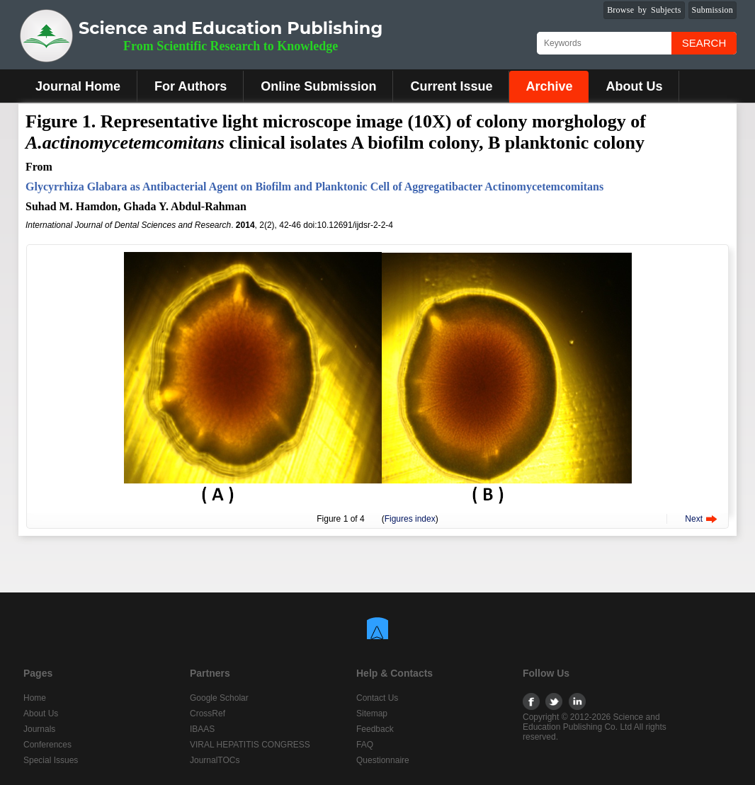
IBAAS (202, 729)
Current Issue (451, 86)
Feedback (375, 729)
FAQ (364, 745)
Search (704, 43)
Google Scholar (219, 698)
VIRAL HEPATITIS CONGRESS (250, 745)
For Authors (190, 86)
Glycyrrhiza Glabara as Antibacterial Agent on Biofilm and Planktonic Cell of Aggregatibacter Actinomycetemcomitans (314, 187)
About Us (634, 86)
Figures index (410, 519)
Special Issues (50, 760)
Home (34, 698)
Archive (549, 86)
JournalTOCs (214, 760)
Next (694, 519)
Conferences (47, 745)
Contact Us (377, 698)
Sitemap (371, 713)
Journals (39, 729)
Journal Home (77, 86)
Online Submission (318, 86)
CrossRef (207, 713)
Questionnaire (382, 760)
